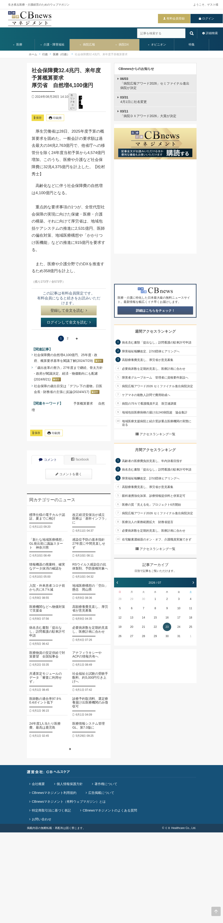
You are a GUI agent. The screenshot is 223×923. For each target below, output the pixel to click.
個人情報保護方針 (70, 784)
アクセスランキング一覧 (155, 434)
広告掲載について (101, 793)
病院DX (122, 44)
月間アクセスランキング (155, 450)
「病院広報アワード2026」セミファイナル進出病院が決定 (154, 83)
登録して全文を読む (68, 310)
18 (190, 617)
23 (166, 626)
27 (131, 636)
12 (119, 617)
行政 (45, 54)
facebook (80, 459)
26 (119, 636)
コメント (48, 460)
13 (131, 617)
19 (119, 626)
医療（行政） (61, 54)
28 (119, 599)
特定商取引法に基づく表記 (51, 810)
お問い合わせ (41, 819)
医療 (17, 44)
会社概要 (38, 784)
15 (155, 617)
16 (166, 617)
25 (190, 626)
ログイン (208, 18)
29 (131, 599)
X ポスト (80, 102)
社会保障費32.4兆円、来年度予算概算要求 (101, 54)
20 (131, 626)
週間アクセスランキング (155, 331)
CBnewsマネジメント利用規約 (54, 793)
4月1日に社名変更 (133, 99)
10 (178, 608)
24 (178, 626)
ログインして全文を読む (69, 322)
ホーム (33, 54)
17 (178, 617)
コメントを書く (69, 474)
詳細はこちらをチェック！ (155, 310)
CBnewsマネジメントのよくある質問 (110, 810)
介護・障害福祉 (52, 44)
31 (178, 636)
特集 (192, 44)
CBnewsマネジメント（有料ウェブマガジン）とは (69, 801)
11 (190, 608)
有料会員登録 (176, 18)
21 (143, 626)
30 (143, 599)
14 (143, 617)
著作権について (106, 784)
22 (155, 626)
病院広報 (87, 44)
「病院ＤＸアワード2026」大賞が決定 (148, 113)
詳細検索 (212, 33)
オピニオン (157, 44)
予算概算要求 (83, 403)
